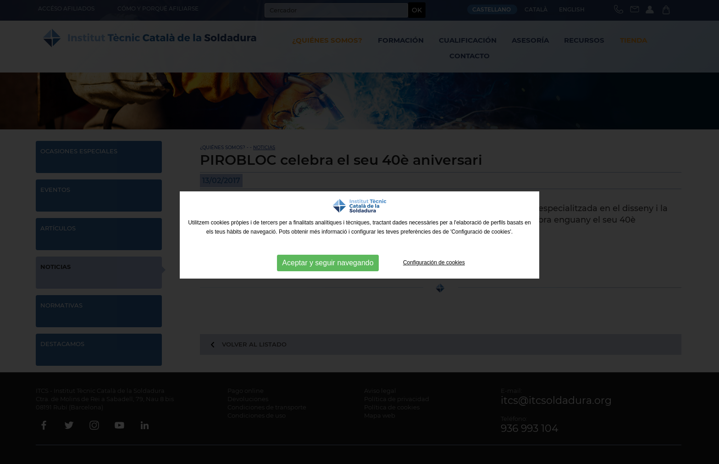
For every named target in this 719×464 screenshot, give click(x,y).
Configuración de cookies (434, 262)
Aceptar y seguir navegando (327, 263)
